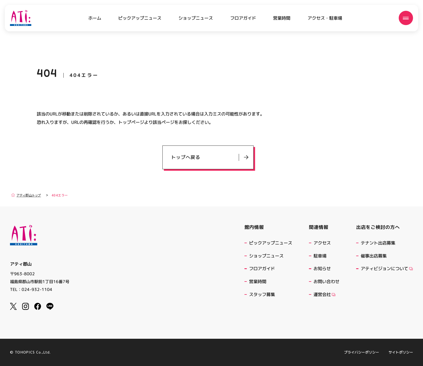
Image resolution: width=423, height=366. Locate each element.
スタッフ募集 (262, 294)
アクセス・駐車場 (325, 18)
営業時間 (281, 18)
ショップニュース (195, 18)
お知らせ (322, 268)
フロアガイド (243, 18)
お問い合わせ (326, 281)
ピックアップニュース (139, 18)
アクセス (322, 243)
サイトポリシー (400, 352)
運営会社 (324, 294)
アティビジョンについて (387, 268)
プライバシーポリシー (361, 352)
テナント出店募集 (378, 243)
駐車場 (319, 256)
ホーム (94, 18)
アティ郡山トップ (26, 195)
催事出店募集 (374, 256)
